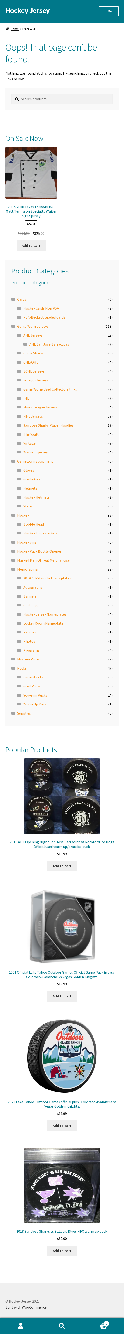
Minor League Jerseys (40, 407)
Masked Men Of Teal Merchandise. (43, 560)
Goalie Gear (32, 479)
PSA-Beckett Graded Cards (44, 317)
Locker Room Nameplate (43, 623)
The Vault (31, 434)
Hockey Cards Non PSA (41, 308)
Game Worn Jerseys (32, 326)
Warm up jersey (35, 452)
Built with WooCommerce (26, 1307)
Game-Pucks (33, 677)
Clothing (30, 605)
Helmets (30, 488)
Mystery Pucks (28, 659)
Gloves (28, 470)
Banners (30, 596)
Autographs (32, 587)
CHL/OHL (30, 362)
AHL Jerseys (32, 335)
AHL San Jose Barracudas (49, 344)
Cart (96, 1323)
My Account (20, 1326)
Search (62, 1326)
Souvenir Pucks (35, 695)
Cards (21, 299)
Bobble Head (33, 524)
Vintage (29, 443)
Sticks (28, 506)
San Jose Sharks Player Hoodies (48, 425)
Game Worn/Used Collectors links (50, 389)
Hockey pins (26, 542)
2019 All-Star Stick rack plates (47, 578)
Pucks (22, 668)
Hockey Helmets (36, 497)
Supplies (24, 713)
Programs (31, 650)
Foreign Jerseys (35, 380)
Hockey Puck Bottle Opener (39, 551)
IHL (26, 398)
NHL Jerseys (33, 416)
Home (15, 29)
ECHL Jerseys (34, 371)
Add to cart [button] (31, 245)
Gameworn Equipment (35, 461)
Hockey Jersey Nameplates (44, 614)
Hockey (23, 515)
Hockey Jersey (27, 10)
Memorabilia (27, 569)
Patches (29, 632)
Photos (29, 641)
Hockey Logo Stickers (40, 533)
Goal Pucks (32, 686)
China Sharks (33, 353)
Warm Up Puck (34, 704)
